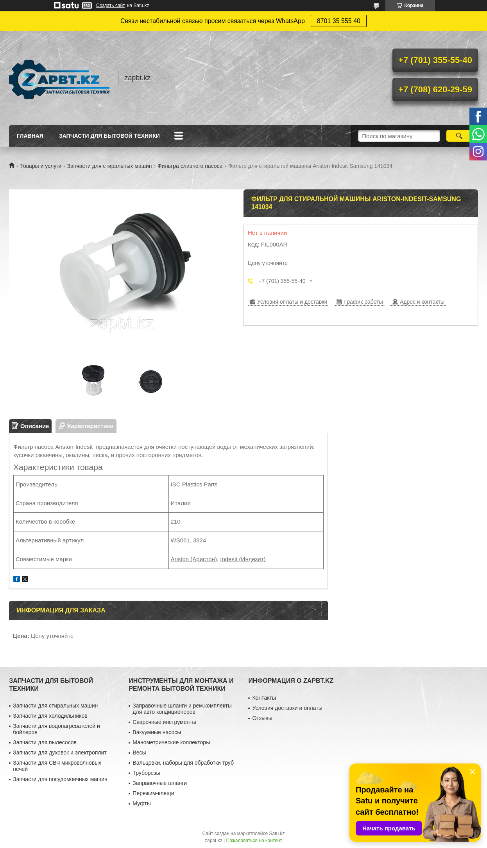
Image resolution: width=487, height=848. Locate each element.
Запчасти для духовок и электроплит (59, 752)
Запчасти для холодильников (50, 716)
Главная (30, 136)
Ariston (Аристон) (194, 559)
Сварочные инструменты (164, 722)
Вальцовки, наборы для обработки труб (183, 763)
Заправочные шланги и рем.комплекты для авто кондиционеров (181, 708)
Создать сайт (110, 5)
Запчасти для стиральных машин (109, 166)
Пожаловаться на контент (254, 840)
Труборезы (146, 773)
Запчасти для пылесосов (45, 742)
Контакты (264, 698)
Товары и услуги (40, 166)
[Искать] (459, 136)
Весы (139, 752)
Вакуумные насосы (156, 732)
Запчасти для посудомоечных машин (60, 779)
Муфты (141, 803)
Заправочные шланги (159, 783)
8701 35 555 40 (338, 21)
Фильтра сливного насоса (190, 166)
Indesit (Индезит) (242, 559)
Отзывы (262, 718)
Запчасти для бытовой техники (109, 136)
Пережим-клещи (153, 793)
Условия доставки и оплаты (287, 708)
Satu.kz (277, 833)
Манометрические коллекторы (171, 742)
